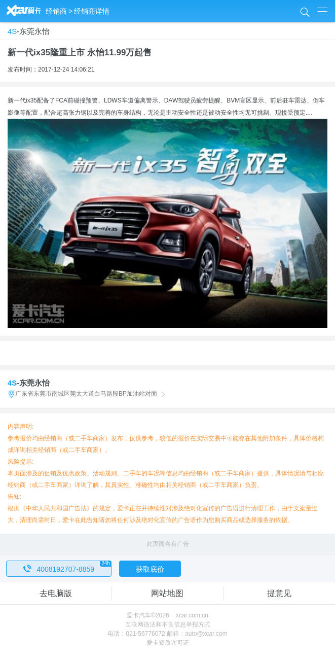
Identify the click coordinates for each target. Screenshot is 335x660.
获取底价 (150, 569)
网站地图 (167, 593)
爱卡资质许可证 (167, 642)
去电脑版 (56, 593)
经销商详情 (91, 11)
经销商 (56, 11)
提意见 (279, 593)
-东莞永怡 (29, 31)
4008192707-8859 (67, 567)
